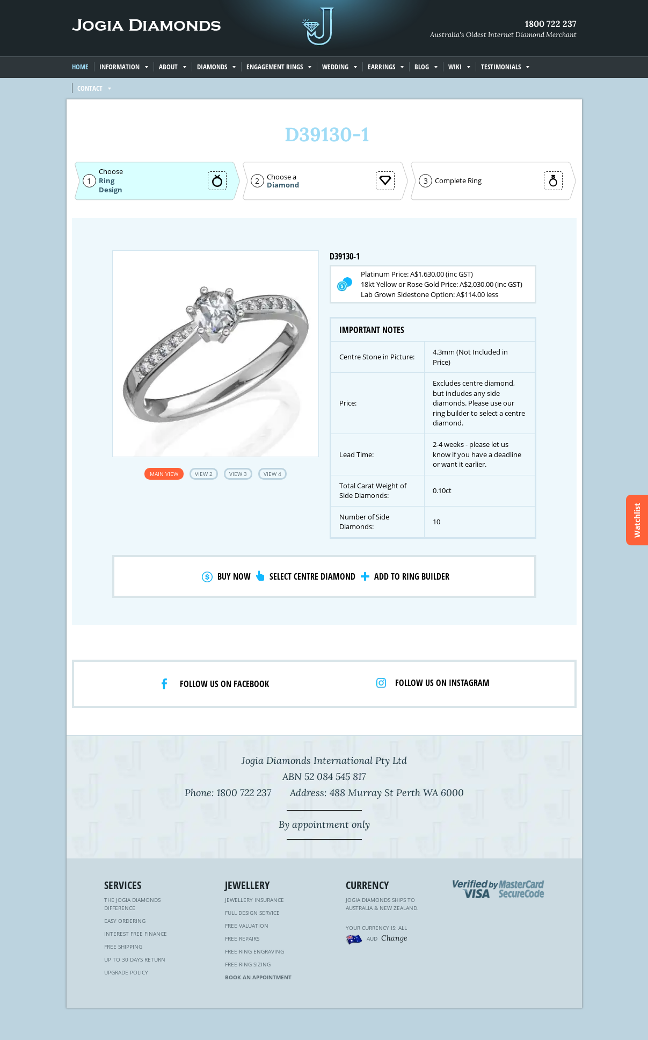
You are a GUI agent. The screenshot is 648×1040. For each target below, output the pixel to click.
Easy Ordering (124, 921)
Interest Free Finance (135, 933)
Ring (106, 180)
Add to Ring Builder (411, 576)
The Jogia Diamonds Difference (132, 904)
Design (110, 190)
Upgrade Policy (126, 972)
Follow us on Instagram (442, 683)
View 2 (204, 474)
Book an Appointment (258, 977)
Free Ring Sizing (248, 964)
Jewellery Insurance (254, 900)
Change (394, 938)
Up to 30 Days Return (134, 959)
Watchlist (637, 520)
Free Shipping (123, 946)
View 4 (272, 474)
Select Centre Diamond (312, 576)
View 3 (238, 474)
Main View (164, 474)
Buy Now (234, 576)
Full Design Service (252, 912)
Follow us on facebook (224, 684)
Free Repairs (242, 938)
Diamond (283, 185)
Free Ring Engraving (254, 951)
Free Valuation (246, 925)
